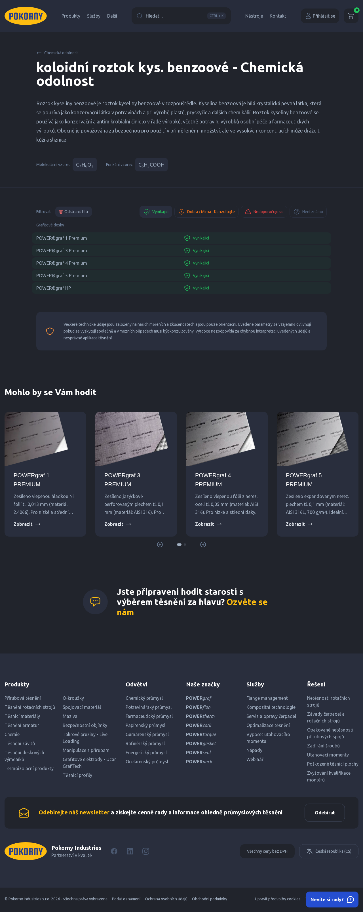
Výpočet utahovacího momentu (268, 738)
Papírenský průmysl (145, 725)
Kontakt (278, 15)
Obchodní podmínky (209, 900)
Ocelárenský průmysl (147, 761)
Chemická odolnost (57, 53)
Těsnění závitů (20, 743)
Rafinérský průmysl (145, 743)
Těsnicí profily (77, 775)
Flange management (267, 698)
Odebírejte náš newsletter (74, 813)
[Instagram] (145, 853)
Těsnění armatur (22, 725)
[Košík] (351, 16)
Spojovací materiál (82, 707)
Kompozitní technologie (271, 707)
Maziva (70, 716)
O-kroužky (73, 698)
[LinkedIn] (129, 853)
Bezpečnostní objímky (85, 725)
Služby (93, 15)
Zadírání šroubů (323, 745)
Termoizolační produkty (29, 768)
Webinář (254, 759)
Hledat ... (181, 15)
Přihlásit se (320, 15)
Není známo (308, 211)
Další (112, 15)
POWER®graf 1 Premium (61, 238)
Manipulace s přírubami (87, 750)
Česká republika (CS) (328, 853)
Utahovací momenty (328, 754)
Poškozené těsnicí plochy (332, 763)
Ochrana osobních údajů (166, 900)
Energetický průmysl (146, 752)
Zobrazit (27, 524)
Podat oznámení (126, 900)
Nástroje (254, 15)
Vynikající (155, 211)
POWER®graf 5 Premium (61, 275)
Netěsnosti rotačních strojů (328, 701)
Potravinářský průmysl (149, 707)
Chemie (12, 734)
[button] (179, 544)
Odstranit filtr (73, 211)
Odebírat (323, 813)
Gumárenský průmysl (147, 734)
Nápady (254, 750)
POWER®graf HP (53, 288)
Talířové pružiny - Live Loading (85, 738)
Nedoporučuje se (264, 211)
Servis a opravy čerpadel (271, 716)
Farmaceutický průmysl (149, 716)
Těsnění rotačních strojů (30, 707)
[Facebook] (114, 853)
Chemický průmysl (144, 698)
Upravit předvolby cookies (278, 900)
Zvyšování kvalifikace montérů (329, 776)
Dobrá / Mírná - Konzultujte (206, 211)
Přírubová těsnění (23, 698)
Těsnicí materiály (22, 716)
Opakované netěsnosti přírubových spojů (330, 733)
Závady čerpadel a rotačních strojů (326, 717)
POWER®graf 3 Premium (61, 250)
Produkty (71, 15)
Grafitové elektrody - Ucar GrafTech (89, 763)
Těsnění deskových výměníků (24, 756)
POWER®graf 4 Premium (61, 263)
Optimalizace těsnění (268, 725)
